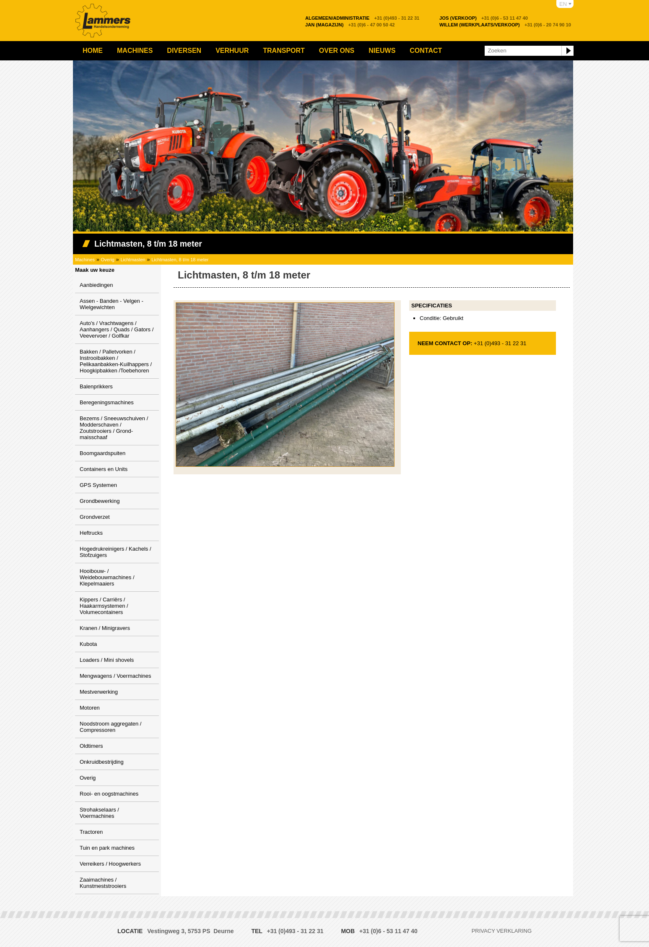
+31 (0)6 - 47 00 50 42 (350, 24)
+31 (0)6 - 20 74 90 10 (505, 24)
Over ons (336, 50)
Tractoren (91, 832)
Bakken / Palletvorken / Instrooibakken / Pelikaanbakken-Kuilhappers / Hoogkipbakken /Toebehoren (116, 361)
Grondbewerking (99, 501)
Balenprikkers (96, 386)
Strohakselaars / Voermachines (99, 813)
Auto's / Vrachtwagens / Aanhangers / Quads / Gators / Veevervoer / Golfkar (116, 329)
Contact (426, 50)
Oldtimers (91, 746)
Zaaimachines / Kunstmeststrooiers (103, 883)
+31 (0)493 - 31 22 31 (362, 18)
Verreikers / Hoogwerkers (110, 864)
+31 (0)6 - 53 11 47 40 (483, 18)
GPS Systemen (98, 485)
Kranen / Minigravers (105, 628)
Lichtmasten (132, 259)
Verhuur (232, 50)
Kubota (88, 644)
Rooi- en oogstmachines (109, 794)
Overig (107, 259)
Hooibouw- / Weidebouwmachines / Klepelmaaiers (107, 577)
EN (563, 4)
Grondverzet (95, 517)
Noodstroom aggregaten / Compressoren (110, 727)
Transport (284, 50)
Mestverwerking (99, 692)
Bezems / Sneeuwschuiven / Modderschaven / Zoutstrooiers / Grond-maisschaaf (114, 427)
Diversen (184, 50)
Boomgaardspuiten (102, 453)
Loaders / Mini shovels (107, 660)
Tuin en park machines (107, 848)
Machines (135, 50)
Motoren (90, 708)
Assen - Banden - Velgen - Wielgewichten (111, 304)
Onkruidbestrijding (102, 762)
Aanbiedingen (96, 285)
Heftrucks (91, 533)
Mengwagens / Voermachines (115, 676)
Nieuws (382, 50)
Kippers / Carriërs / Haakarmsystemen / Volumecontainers (104, 605)
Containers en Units (103, 469)
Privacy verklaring (502, 931)
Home (93, 50)
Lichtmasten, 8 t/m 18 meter (179, 259)
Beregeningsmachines (107, 402)
